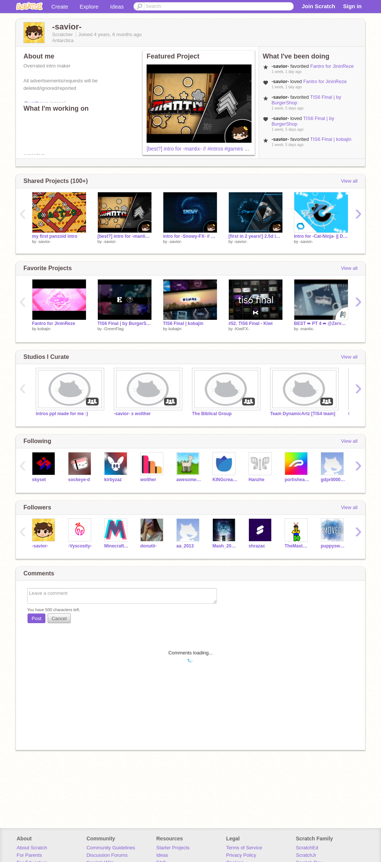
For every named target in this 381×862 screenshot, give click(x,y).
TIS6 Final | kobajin (330, 139)
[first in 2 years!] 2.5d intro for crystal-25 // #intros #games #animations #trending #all (255, 236)
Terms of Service (244, 847)
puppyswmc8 (333, 546)
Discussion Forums (107, 855)
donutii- (148, 546)
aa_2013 (185, 546)
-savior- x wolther (132, 413)
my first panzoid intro (54, 236)
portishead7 (297, 479)
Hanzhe (257, 479)
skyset (39, 479)
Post (36, 618)
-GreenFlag (113, 328)
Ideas (117, 6)
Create (59, 6)
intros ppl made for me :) (62, 413)
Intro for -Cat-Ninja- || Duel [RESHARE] (321, 236)
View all (349, 181)
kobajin (44, 328)
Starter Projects (173, 847)
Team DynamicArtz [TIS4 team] (302, 413)
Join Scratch (318, 6)
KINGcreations (224, 479)
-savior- (44, 241)
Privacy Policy (241, 855)
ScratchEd (307, 847)
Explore (89, 6)
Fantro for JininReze (332, 66)
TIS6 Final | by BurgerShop (124, 323)
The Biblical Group (212, 413)
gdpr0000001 (333, 479)
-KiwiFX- (242, 328)
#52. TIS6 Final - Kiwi (250, 323)
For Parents (29, 855)
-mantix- (307, 328)
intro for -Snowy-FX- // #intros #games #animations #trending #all (190, 236)
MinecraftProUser (116, 546)
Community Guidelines (110, 847)
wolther (148, 479)
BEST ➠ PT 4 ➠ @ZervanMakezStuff (321, 323)
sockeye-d (79, 479)
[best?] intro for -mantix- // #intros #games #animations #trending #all (226, 149)
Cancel (59, 618)
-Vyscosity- (80, 546)
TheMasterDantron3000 (297, 546)
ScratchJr (306, 855)
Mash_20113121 (224, 546)
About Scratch (32, 847)
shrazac (257, 546)
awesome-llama (188, 479)
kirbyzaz (113, 479)
